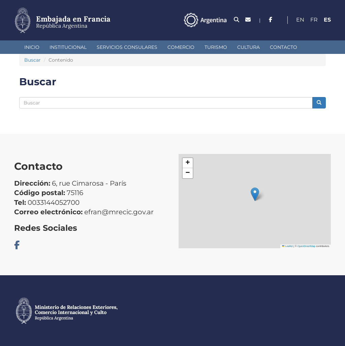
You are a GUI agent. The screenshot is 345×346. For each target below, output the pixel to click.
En (300, 20)
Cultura (248, 47)
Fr (314, 20)
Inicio (31, 47)
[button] (255, 194)
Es (327, 20)
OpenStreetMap (306, 246)
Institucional (68, 47)
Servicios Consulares (127, 47)
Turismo (216, 47)
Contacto (283, 47)
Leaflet (287, 246)
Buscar (32, 60)
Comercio (180, 47)
